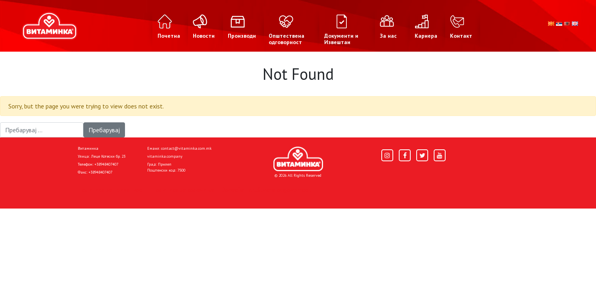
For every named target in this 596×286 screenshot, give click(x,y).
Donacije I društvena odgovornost (266, 189)
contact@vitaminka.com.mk (186, 148)
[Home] (298, 158)
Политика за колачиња (183, 189)
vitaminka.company (165, 156)
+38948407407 (106, 164)
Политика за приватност (111, 189)
